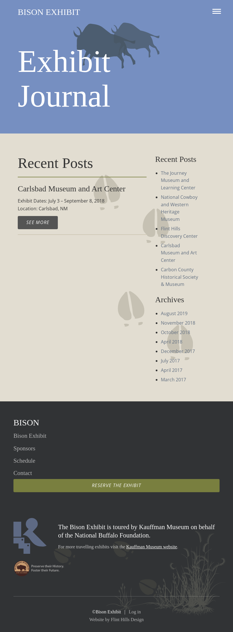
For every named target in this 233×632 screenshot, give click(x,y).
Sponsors (24, 448)
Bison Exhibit (49, 12)
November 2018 (178, 323)
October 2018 (175, 332)
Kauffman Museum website (151, 546)
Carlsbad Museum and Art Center (179, 252)
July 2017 (170, 361)
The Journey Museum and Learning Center (178, 180)
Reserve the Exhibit (116, 485)
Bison (26, 422)
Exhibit (29, 435)
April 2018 (171, 342)
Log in (135, 611)
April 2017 (171, 370)
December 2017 (178, 351)
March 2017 (173, 379)
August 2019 (174, 313)
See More (37, 222)
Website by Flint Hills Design (116, 619)
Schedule (24, 460)
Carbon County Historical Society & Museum (179, 276)
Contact (22, 473)
